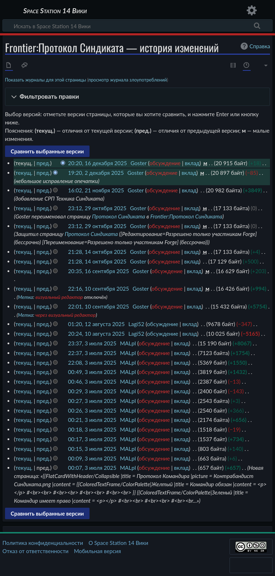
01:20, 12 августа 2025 (96, 324)
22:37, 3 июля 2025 (92, 353)
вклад (192, 163)
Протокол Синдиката (118, 216)
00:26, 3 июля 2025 (92, 410)
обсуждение (164, 163)
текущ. (24, 172)
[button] (137, 96)
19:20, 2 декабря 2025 (96, 172)
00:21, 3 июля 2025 (92, 420)
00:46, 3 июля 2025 (92, 381)
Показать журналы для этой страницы (45, 80)
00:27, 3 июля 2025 (92, 401)
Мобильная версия (97, 551)
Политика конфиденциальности (43, 543)
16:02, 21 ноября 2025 (96, 190)
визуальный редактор (59, 297)
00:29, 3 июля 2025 (92, 391)
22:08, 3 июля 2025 (92, 362)
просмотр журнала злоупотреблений (127, 80)
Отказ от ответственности (35, 551)
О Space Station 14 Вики (118, 543)
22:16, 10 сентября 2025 (98, 288)
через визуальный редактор (65, 315)
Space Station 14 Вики (55, 11)
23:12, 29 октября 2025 (97, 208)
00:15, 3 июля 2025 (92, 448)
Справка (254, 46)
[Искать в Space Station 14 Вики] (137, 25)
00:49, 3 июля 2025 (92, 372)
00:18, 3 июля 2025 (92, 429)
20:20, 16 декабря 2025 (97, 163)
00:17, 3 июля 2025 (92, 439)
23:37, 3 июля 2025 (92, 343)
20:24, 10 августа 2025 (96, 333)
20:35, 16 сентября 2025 (98, 271)
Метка (25, 297)
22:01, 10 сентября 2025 (98, 306)
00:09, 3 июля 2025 (92, 458)
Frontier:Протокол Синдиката (186, 216)
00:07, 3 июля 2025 (92, 467)
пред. (43, 163)
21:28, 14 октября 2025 (97, 251)
